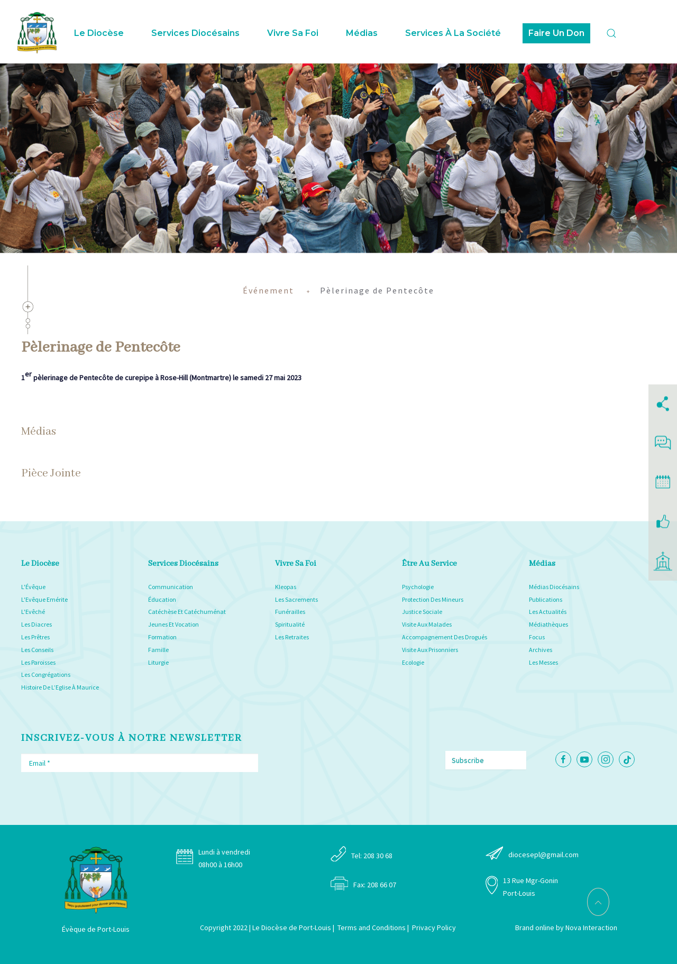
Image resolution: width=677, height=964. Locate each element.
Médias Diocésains (554, 587)
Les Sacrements (296, 599)
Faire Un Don (556, 33)
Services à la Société (453, 33)
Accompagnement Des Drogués (444, 637)
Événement (268, 290)
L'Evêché (33, 612)
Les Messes (543, 662)
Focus (537, 637)
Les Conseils (37, 650)
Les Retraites (292, 637)
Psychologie (418, 587)
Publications (545, 599)
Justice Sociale (422, 612)
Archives (540, 650)
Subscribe (468, 760)
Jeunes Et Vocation (173, 624)
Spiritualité (290, 624)
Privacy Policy (434, 927)
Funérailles (290, 612)
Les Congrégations (45, 674)
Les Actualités (547, 612)
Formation (162, 637)
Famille (158, 650)
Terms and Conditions (371, 927)
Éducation (162, 599)
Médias (362, 33)
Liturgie (158, 662)
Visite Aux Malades (427, 624)
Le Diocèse (99, 33)
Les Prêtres (35, 637)
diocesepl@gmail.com (543, 854)
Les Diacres (36, 624)
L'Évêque (33, 587)
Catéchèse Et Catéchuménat (187, 612)
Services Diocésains (195, 33)
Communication (170, 587)
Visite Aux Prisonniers (430, 650)
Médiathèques (548, 624)
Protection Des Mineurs (432, 599)
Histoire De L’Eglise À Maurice (60, 687)
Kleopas (285, 587)
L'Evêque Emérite (44, 599)
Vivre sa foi (292, 33)
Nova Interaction (591, 927)
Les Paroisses (38, 662)
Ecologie (413, 662)
